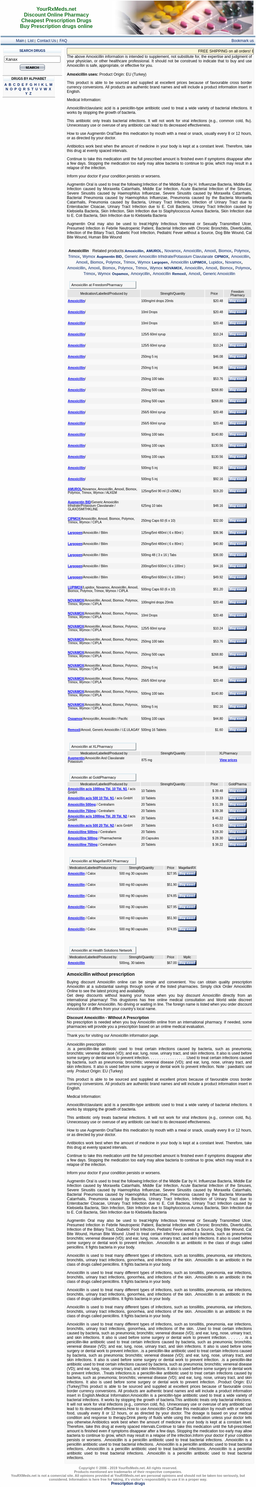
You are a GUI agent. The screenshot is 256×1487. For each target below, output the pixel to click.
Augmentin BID (109, 256)
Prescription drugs (128, 1483)
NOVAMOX (173, 268)
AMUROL (153, 251)
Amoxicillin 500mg (82, 804)
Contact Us (46, 40)
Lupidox (215, 262)
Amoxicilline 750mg (82, 844)
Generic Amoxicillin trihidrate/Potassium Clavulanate (169, 256)
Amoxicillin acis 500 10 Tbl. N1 (91, 798)
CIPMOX (221, 256)
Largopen (160, 262)
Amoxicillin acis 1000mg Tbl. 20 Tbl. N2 (97, 816)
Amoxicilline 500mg (82, 832)
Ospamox (120, 274)
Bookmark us (242, 40)
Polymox (241, 251)
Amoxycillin (140, 274)
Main (20, 40)
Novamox (173, 251)
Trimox (74, 256)
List (31, 40)
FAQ (63, 40)
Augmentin (76, 758)
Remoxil (179, 274)
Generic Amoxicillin (219, 274)
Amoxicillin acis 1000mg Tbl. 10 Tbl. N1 (97, 789)
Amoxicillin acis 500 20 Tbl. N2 (91, 825)
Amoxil (210, 251)
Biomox (225, 251)
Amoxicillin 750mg (82, 811)
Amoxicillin (134, 251)
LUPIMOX (198, 262)
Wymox (88, 256)
